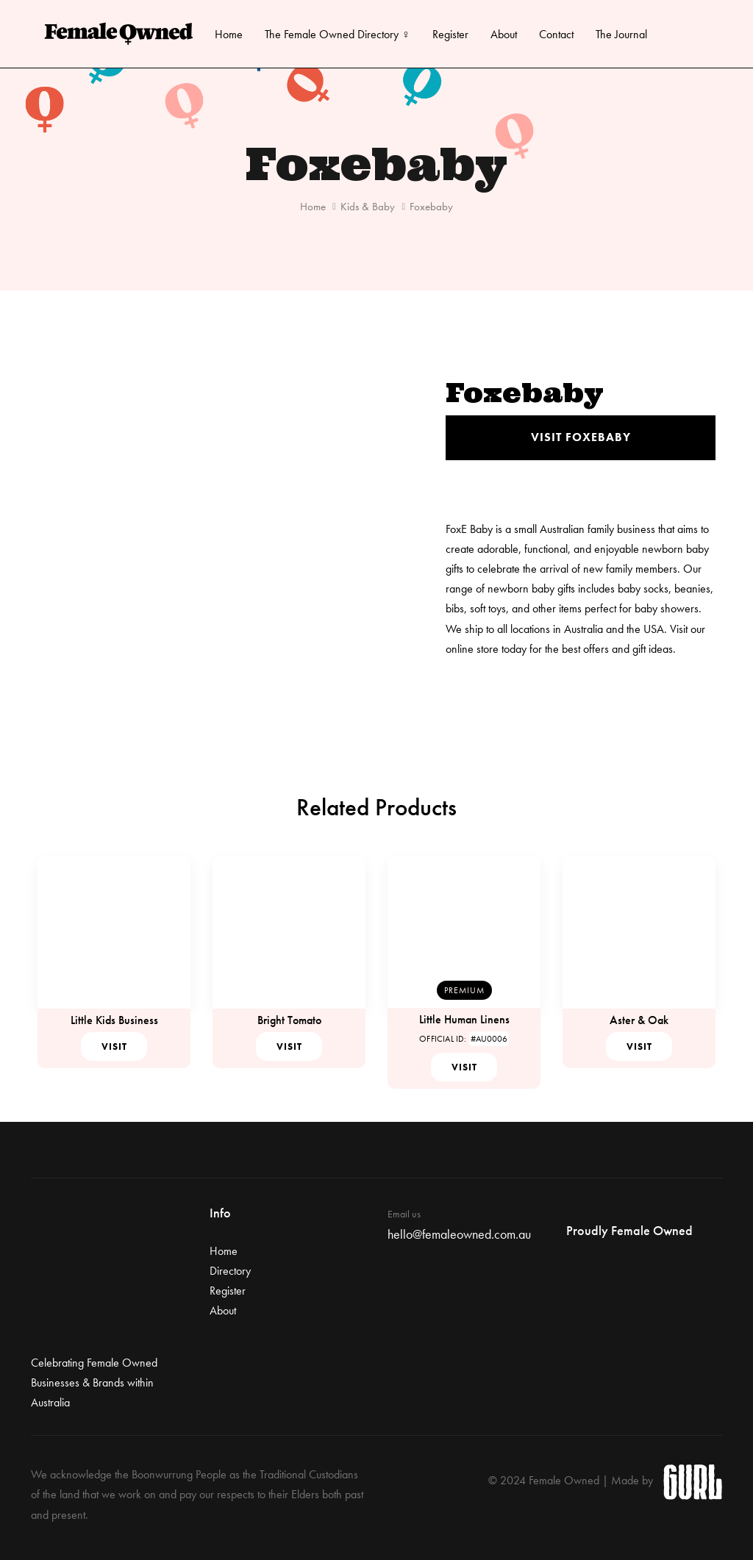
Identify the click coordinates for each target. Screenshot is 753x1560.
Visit (114, 1046)
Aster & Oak (639, 1020)
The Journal (621, 34)
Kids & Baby (367, 206)
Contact (556, 34)
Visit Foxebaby (581, 437)
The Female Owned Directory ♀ (337, 34)
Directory (230, 1270)
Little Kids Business (114, 1020)
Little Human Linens (464, 1019)
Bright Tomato (289, 1020)
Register (450, 34)
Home (229, 34)
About (503, 34)
